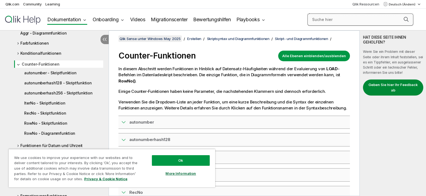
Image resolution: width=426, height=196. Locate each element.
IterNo (135, 174)
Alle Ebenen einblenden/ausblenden (314, 56)
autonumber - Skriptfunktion (50, 73)
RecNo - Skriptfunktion (45, 113)
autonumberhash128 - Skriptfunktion (58, 83)
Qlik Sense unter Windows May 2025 (150, 38)
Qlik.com (12, 4)
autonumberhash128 (149, 139)
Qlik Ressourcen (365, 4)
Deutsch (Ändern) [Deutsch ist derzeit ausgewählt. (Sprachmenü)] (402, 4)
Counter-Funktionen (40, 64)
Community (32, 4)
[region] (112, 168)
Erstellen (194, 38)
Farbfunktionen (34, 43)
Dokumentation (64, 19)
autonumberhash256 (150, 157)
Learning (52, 4)
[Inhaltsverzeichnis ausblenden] (105, 39)
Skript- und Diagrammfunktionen (301, 38)
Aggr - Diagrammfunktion (43, 33)
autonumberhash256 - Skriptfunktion (58, 93)
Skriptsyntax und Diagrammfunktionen (238, 38)
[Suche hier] (360, 19)
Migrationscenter (169, 19)
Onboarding (106, 19)
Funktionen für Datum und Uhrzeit (51, 145)
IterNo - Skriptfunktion (44, 103)
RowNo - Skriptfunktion (45, 123)
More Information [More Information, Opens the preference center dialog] (180, 173)
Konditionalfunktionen (40, 53)
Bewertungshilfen (212, 19)
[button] (406, 19)
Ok (180, 160)
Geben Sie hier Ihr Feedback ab (393, 87)
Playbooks (248, 19)
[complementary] (393, 113)
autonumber (141, 122)
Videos (137, 19)
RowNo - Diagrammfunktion (49, 133)
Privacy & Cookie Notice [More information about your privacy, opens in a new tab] (105, 179)
